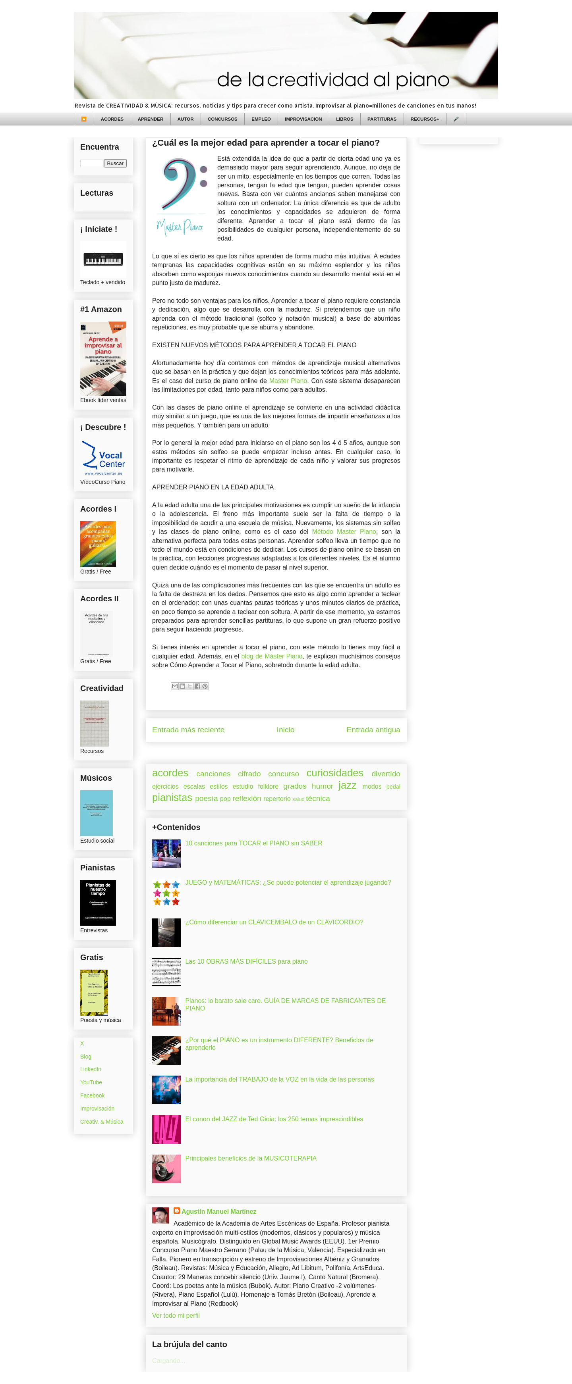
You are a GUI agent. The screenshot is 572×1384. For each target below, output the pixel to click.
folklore (268, 786)
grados (295, 786)
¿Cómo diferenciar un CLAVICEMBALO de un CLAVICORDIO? (274, 922)
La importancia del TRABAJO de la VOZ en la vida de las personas (279, 1079)
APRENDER (151, 119)
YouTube (91, 1082)
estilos (219, 786)
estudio (243, 786)
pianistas (172, 797)
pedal (393, 786)
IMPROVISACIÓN (303, 119)
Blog (85, 1056)
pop (225, 798)
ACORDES (112, 119)
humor (322, 786)
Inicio (286, 730)
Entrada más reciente (188, 730)
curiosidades (335, 772)
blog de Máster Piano (271, 656)
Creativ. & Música (102, 1121)
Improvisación (97, 1108)
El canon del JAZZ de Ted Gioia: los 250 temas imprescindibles (274, 1119)
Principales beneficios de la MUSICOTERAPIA (251, 1158)
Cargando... (169, 1360)
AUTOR (186, 119)
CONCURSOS (223, 119)
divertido (385, 774)
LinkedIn (90, 1069)
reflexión (246, 798)
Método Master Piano (344, 531)
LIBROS (344, 119)
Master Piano (288, 380)
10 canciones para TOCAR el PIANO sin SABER (253, 843)
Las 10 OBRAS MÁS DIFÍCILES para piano (246, 961)
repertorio (276, 798)
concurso (283, 774)
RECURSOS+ (425, 119)
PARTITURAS (381, 119)
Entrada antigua (373, 730)
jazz (347, 785)
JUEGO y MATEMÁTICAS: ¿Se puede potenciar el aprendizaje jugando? (288, 882)
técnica (318, 798)
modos (372, 786)
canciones (213, 774)
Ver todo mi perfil (176, 1315)
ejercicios (165, 786)
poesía (206, 798)
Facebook (92, 1095)
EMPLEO (261, 119)
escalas (194, 786)
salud (298, 799)
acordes (170, 772)
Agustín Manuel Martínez (219, 1211)
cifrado (249, 774)
